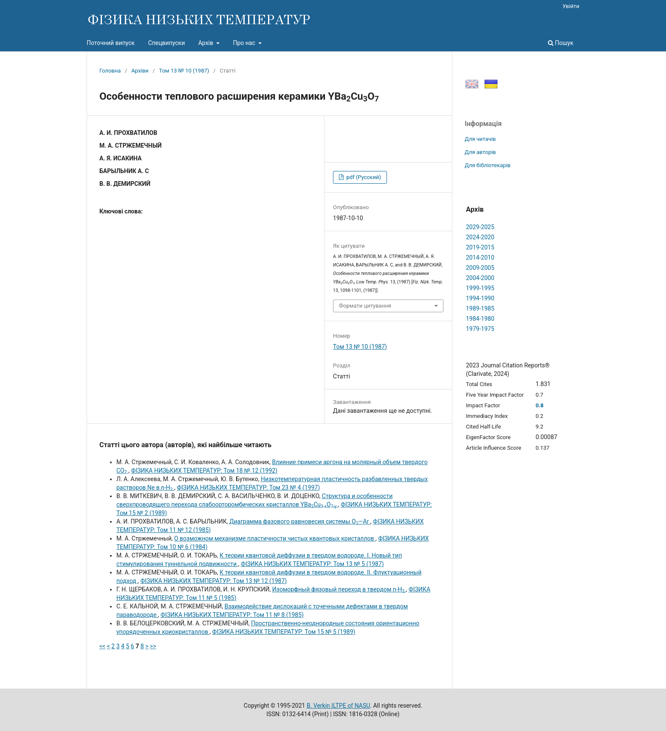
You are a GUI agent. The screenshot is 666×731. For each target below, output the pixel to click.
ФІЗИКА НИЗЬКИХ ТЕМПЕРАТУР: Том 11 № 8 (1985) (232, 614)
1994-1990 (480, 298)
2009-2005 (480, 267)
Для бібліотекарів (488, 165)
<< (102, 646)
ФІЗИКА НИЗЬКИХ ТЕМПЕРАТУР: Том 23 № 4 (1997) (248, 487)
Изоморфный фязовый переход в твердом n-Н (339, 589)
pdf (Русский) (363, 177)
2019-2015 (480, 247)
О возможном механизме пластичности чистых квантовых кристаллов (274, 538)
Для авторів (480, 152)
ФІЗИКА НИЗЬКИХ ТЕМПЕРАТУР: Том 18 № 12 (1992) (204, 470)
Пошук (560, 42)
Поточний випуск (111, 42)
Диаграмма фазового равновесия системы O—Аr (299, 521)
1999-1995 (480, 288)
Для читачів (480, 139)
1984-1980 (480, 318)
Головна (110, 70)
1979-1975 (480, 328)
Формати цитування (365, 305)
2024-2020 (480, 237)
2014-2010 (480, 257)
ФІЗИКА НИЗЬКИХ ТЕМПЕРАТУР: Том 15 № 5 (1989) (284, 631)
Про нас (245, 42)
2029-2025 (480, 227)
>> (153, 646)
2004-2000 (480, 277)
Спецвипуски (166, 42)
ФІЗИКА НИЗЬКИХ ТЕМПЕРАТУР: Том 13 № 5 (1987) (312, 563)
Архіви (139, 70)
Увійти (570, 6)
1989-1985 (480, 308)
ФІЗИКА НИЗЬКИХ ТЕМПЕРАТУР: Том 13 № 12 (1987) (213, 580)
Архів (206, 42)
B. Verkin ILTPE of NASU (338, 705)
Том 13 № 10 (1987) (184, 70)
